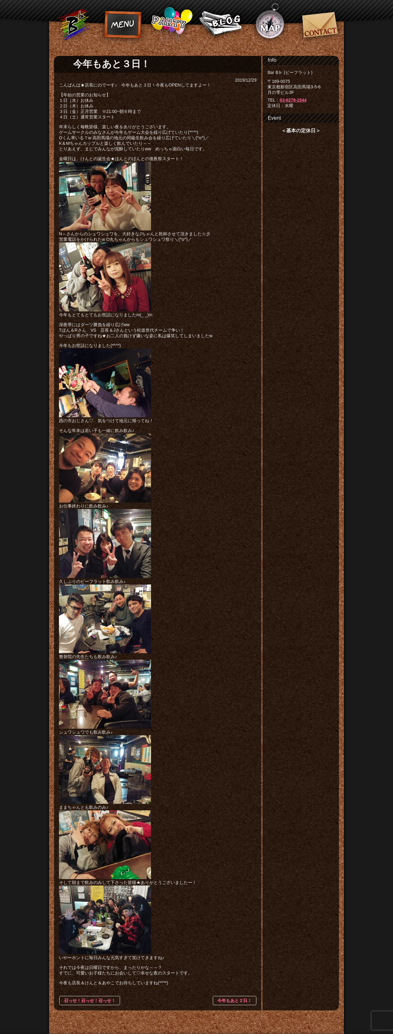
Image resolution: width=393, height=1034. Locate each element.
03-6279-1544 (293, 100)
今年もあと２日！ (234, 1000)
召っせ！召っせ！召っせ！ (89, 1000)
